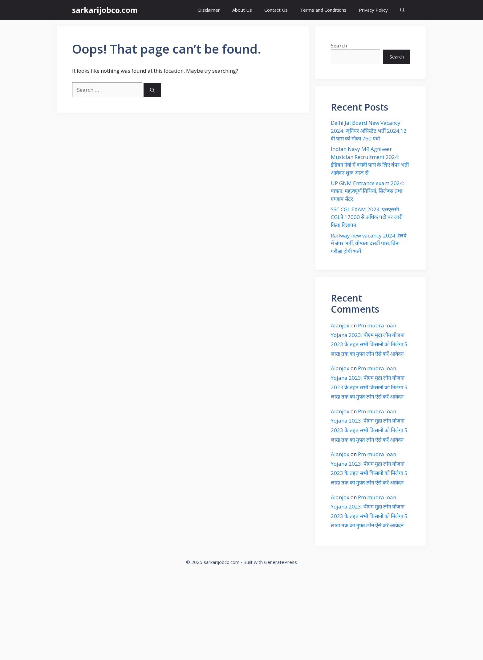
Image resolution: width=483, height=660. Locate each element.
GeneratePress (280, 562)
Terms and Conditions (323, 10)
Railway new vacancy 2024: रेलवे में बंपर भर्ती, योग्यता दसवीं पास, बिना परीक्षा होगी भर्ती (368, 243)
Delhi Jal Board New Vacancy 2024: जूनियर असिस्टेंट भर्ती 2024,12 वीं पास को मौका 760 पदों (369, 130)
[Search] (152, 90)
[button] (402, 10)
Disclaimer (209, 10)
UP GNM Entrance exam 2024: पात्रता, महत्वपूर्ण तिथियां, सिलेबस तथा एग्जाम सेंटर (367, 191)
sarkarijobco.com (105, 10)
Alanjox (340, 325)
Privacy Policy (373, 10)
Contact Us (276, 10)
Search (339, 45)
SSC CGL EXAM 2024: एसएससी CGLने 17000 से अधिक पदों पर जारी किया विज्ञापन (367, 217)
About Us (242, 10)
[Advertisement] (185, 615)
